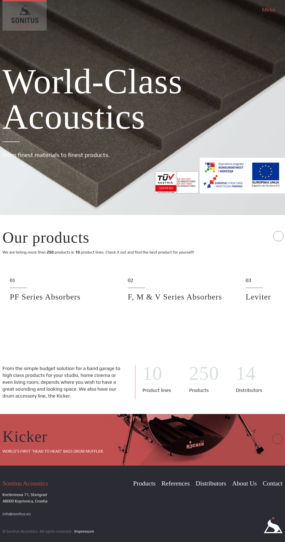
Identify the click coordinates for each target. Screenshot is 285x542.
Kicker (24, 436)
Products (144, 483)
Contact (273, 483)
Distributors (211, 483)
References (175, 483)
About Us (244, 483)
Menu (272, 9)
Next (278, 236)
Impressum (84, 531)
